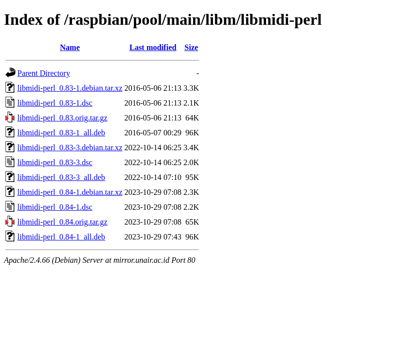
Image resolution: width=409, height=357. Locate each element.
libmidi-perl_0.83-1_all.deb (61, 132)
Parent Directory (43, 73)
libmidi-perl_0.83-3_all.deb (61, 177)
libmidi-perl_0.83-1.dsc (54, 103)
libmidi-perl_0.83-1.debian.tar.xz (70, 88)
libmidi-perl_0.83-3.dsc (54, 162)
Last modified (153, 47)
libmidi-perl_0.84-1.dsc (54, 207)
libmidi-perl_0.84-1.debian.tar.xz (70, 192)
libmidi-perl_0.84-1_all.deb (61, 237)
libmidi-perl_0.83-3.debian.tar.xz (70, 147)
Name (70, 47)
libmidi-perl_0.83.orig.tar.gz (62, 118)
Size (192, 47)
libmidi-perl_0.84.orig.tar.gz (62, 222)
